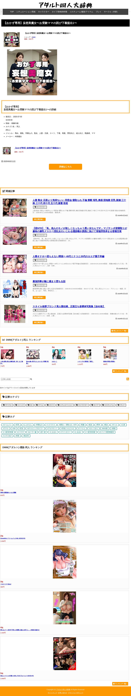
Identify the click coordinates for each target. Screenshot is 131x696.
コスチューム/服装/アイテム (81, 12)
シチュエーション (65, 405)
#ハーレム (81, 428)
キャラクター (43, 12)
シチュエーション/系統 (25, 12)
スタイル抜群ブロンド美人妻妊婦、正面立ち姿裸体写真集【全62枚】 (69, 306)
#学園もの (39, 425)
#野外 (98, 425)
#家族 (113, 428)
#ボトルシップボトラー (35, 428)
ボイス (50, 405)
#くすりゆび (7, 436)
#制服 (82, 425)
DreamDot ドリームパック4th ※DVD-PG (12, 538)
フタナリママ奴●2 (5, 584)
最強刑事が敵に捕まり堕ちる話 (49, 281)
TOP (12, 12)
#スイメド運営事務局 (106, 432)
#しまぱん (53, 432)
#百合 (21, 428)
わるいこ (54, 361)
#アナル (6, 428)
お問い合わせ (62, 693)
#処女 (90, 425)
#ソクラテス (51, 425)
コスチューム (108, 405)
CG (30, 405)
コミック (19, 405)
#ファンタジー (65, 432)
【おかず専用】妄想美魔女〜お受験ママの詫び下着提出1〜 (37, 148)
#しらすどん (27, 425)
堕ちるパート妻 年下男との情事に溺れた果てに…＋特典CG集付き (20, 630)
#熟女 (106, 425)
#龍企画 (26, 436)
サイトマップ (52, 693)
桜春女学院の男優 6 (109, 361)
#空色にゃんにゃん (67, 428)
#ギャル (114, 425)
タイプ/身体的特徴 (59, 12)
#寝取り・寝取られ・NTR (68, 425)
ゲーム (39, 405)
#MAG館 (105, 428)
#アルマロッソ (52, 428)
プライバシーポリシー (75, 693)
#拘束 (17, 436)
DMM (33, 37)
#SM (14, 428)
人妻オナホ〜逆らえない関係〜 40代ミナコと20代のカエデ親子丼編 (68, 256)
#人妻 (123, 425)
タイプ (94, 405)
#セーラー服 (32, 432)
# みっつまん (93, 428)
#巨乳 (17, 425)
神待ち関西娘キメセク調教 (8, 492)
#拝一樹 (43, 432)
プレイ (98, 12)
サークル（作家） (111, 12)
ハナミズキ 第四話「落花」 (86, 361)
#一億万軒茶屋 (8, 432)
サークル (7, 405)
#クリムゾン (7, 425)
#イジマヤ (20, 432)
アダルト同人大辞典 (63, 689)
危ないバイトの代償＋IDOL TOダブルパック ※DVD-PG (17, 676)
